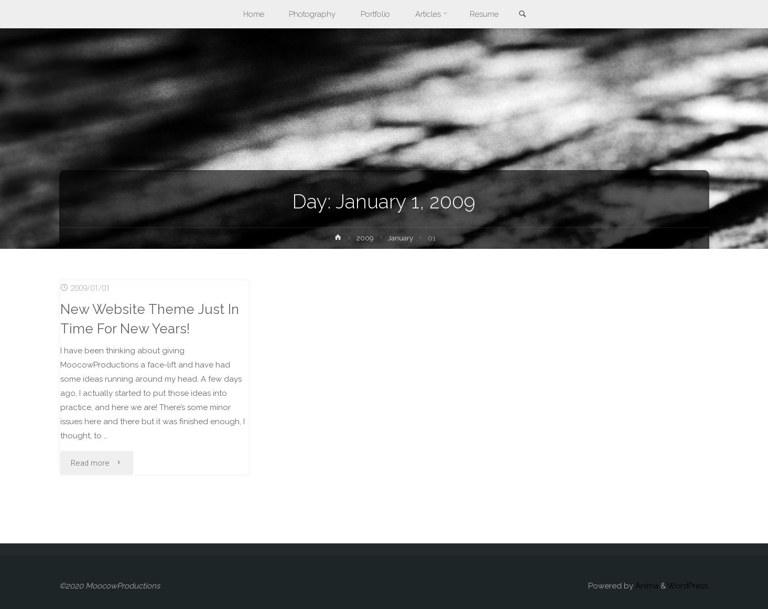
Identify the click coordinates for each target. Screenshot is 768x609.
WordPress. (688, 586)
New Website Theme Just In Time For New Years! (150, 319)
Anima (645, 586)
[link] (522, 14)
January (401, 238)
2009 (365, 238)
